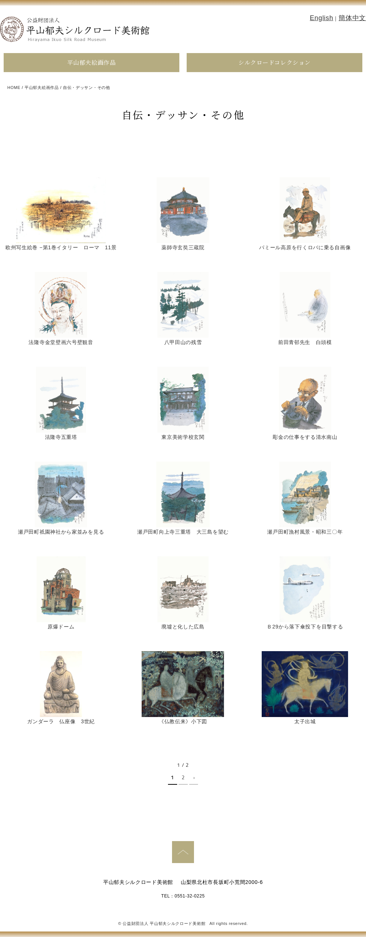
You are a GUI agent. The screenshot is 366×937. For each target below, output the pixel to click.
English (321, 18)
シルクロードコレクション (274, 62)
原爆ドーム (61, 627)
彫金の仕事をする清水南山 (305, 437)
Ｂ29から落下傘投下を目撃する (305, 627)
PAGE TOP (183, 852)
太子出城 (305, 721)
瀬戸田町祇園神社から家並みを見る (61, 532)
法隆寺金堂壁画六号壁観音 (61, 342)
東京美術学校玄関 (183, 437)
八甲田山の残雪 (183, 342)
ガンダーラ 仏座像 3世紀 (61, 721)
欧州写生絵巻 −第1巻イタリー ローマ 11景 (61, 247)
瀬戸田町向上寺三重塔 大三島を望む (183, 532)
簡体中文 (352, 18)
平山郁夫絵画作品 (91, 62)
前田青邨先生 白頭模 (305, 342)
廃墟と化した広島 (183, 627)
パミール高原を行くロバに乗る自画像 (305, 247)
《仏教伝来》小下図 (183, 721)
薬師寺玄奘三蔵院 (183, 247)
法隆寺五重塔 (61, 437)
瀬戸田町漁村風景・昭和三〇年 (305, 532)
